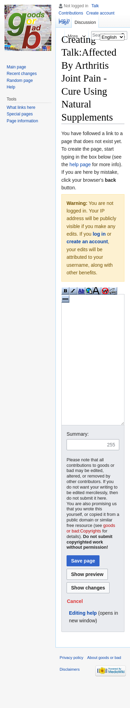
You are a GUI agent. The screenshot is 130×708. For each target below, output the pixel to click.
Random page (20, 80)
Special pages (20, 114)
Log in (64, 20)
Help (11, 87)
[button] (75, 627)
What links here (21, 107)
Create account (100, 13)
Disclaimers (70, 695)
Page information (22, 121)
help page (80, 164)
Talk (95, 5)
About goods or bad (104, 683)
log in (99, 234)
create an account (87, 241)
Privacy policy (71, 683)
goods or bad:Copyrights (91, 554)
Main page (16, 67)
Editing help (83, 639)
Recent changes (22, 73)
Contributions (71, 13)
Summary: (78, 460)
